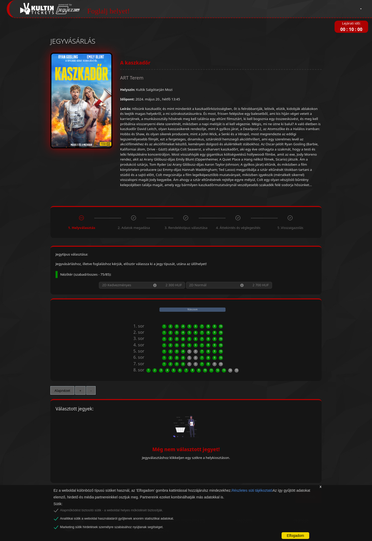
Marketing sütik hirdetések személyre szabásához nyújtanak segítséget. (111, 527)
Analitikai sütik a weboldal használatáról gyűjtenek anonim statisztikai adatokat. (117, 518)
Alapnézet (62, 390)
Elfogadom (295, 536)
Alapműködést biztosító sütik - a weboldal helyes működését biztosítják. (111, 510)
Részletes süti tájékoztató (252, 490)
